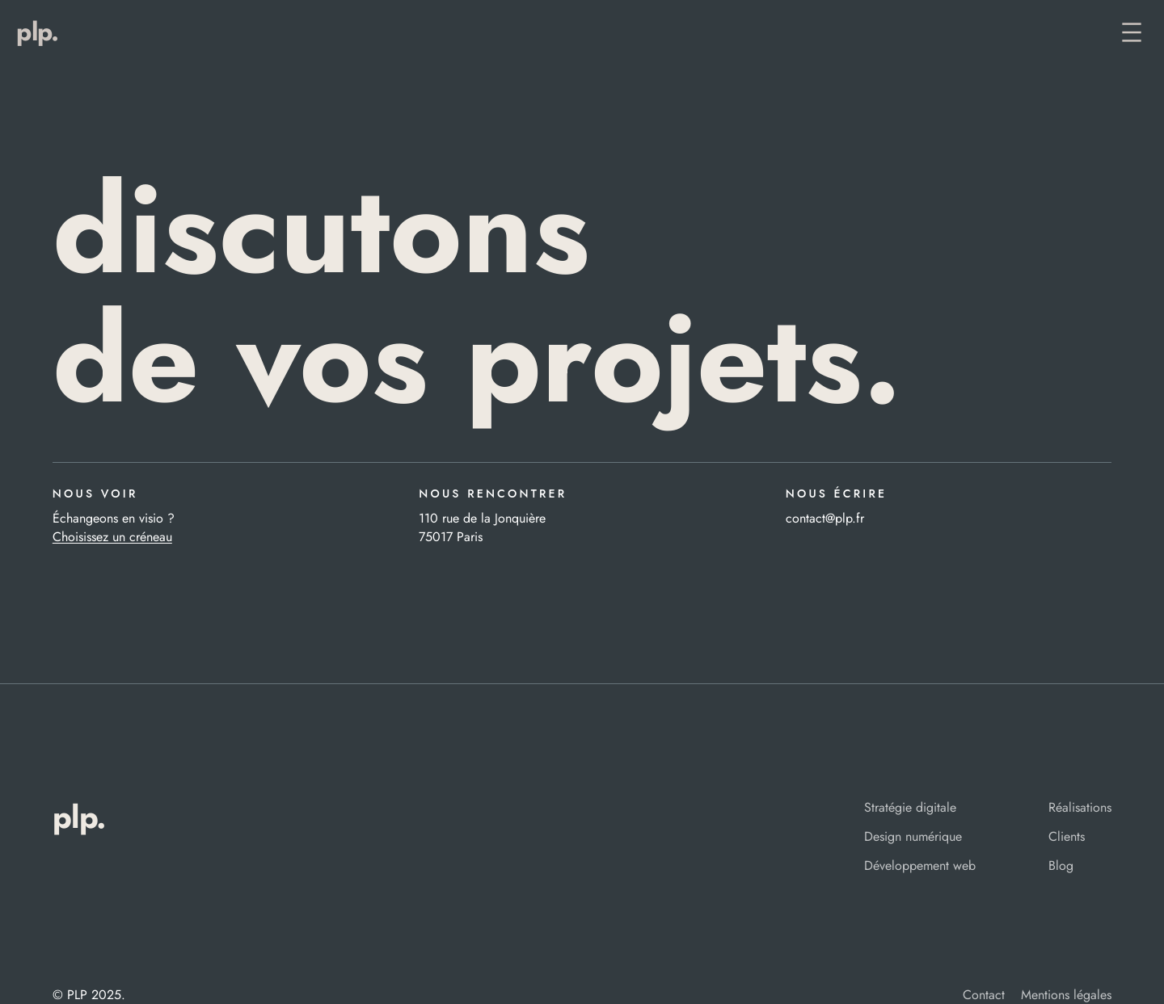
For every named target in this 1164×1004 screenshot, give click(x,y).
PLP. (37, 31)
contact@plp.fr (825, 518)
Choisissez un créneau (112, 536)
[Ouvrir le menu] (1132, 32)
